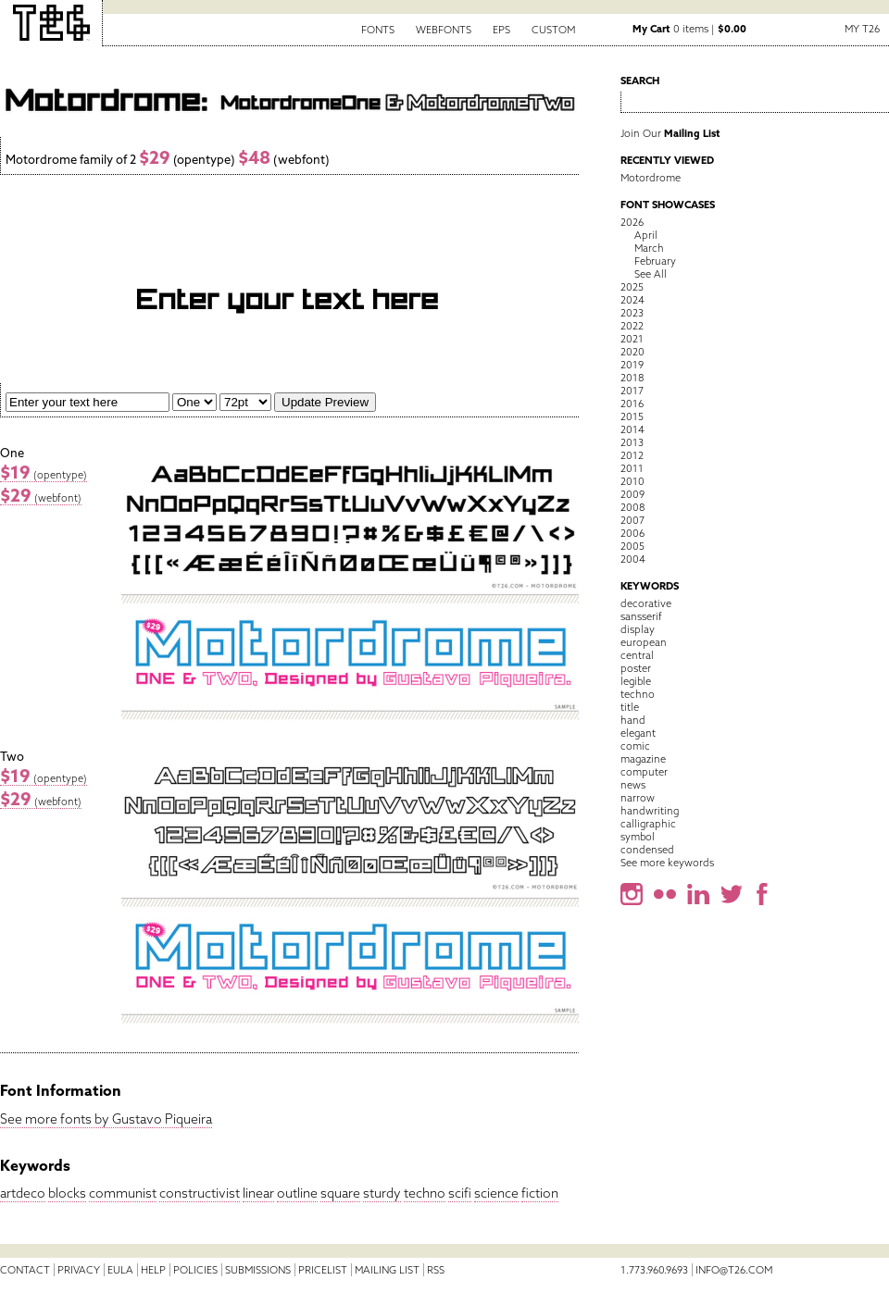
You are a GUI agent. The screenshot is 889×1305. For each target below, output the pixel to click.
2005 (632, 546)
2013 (632, 442)
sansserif (641, 616)
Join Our (670, 133)
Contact (25, 1269)
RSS (435, 1269)
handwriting (649, 810)
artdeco (22, 1193)
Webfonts (443, 29)
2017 (632, 390)
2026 (632, 222)
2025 (632, 286)
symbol (637, 836)
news (632, 784)
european (643, 642)
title (629, 707)
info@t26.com (733, 1269)
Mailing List (387, 1269)
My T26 (862, 28)
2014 (632, 429)
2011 (632, 468)
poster (635, 668)
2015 (632, 416)
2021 (632, 338)
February (655, 261)
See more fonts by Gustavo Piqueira (106, 1119)
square (340, 1193)
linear (258, 1193)
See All (650, 273)
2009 (632, 494)
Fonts (377, 29)
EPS (501, 29)
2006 (632, 533)
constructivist (199, 1193)
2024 (632, 299)
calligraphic (648, 823)
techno (424, 1193)
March (649, 248)
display (637, 629)
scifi (459, 1193)
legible (635, 681)
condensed (647, 849)
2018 (632, 377)
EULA (120, 1269)
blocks (67, 1193)
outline (297, 1193)
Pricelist (322, 1269)
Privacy (78, 1269)
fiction (539, 1193)
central (637, 655)
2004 (632, 559)
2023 (632, 312)
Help (153, 1269)
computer (644, 771)
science (496, 1193)
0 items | (689, 28)
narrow (637, 797)
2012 (632, 455)
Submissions (258, 1269)
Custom (553, 29)
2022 (632, 325)
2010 (632, 481)
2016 (632, 403)
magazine (643, 758)
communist (123, 1193)
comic (635, 746)
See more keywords (667, 862)
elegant (638, 733)
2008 (632, 507)
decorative (645, 603)
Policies (195, 1269)
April (645, 235)
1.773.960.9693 (654, 1269)
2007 (632, 520)
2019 (632, 364)
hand (632, 720)
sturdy (382, 1193)
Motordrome (650, 177)
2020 (632, 351)
